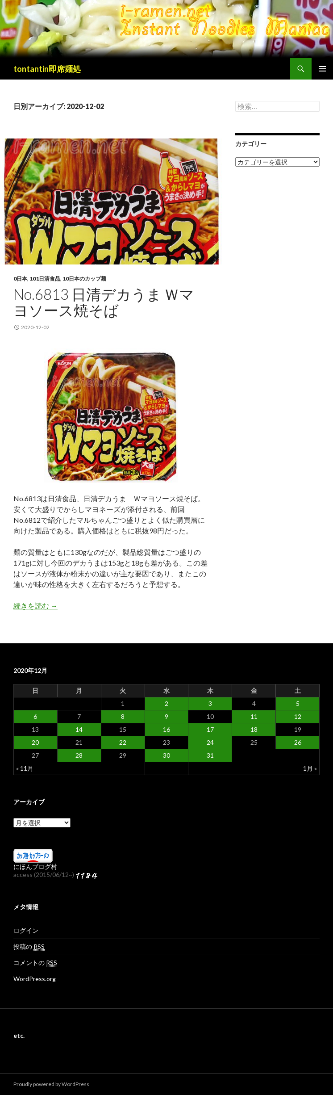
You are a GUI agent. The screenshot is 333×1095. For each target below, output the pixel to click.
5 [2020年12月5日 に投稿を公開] (298, 703)
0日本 (20, 278)
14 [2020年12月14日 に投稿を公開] (79, 729)
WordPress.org (34, 978)
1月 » (310, 768)
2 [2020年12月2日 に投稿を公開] (166, 703)
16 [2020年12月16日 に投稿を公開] (166, 729)
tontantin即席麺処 (47, 69)
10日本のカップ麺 (84, 278)
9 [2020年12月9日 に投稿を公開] (166, 716)
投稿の (29, 947)
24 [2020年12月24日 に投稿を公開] (210, 742)
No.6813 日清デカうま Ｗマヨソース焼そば (103, 302)
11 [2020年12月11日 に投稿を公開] (254, 716)
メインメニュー (322, 69)
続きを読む (35, 605)
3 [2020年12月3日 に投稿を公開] (210, 703)
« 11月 (24, 768)
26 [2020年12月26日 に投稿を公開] (297, 742)
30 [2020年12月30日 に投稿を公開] (166, 755)
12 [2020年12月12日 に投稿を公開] (297, 716)
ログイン (25, 930)
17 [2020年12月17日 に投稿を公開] (210, 729)
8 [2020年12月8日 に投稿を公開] (123, 716)
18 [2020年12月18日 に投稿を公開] (254, 729)
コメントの (35, 963)
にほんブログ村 (35, 866)
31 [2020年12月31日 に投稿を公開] (210, 755)
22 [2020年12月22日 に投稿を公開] (122, 742)
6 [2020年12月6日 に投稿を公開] (35, 716)
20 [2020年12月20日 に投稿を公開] (35, 742)
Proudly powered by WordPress (51, 1084)
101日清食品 (44, 278)
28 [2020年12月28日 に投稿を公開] (79, 755)
